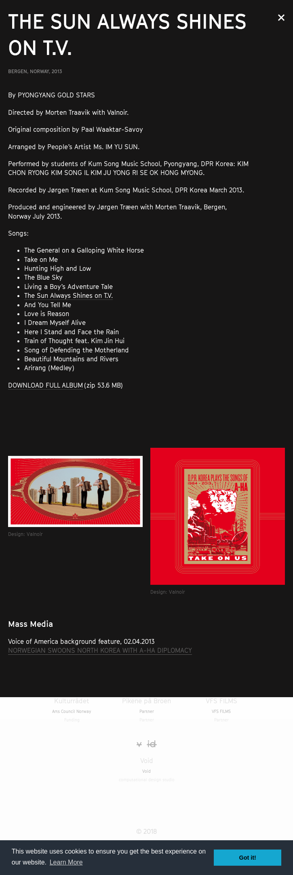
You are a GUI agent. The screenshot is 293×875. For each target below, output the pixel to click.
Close (281, 17)
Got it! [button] (247, 857)
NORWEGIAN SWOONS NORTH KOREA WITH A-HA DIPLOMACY (100, 650)
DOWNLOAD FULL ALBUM (45, 385)
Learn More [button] (66, 862)
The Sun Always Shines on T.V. (68, 295)
